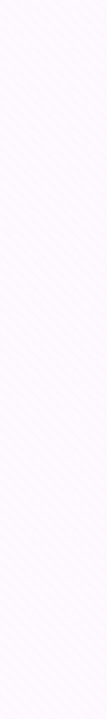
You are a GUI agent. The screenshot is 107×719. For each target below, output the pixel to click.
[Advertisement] (53, 679)
